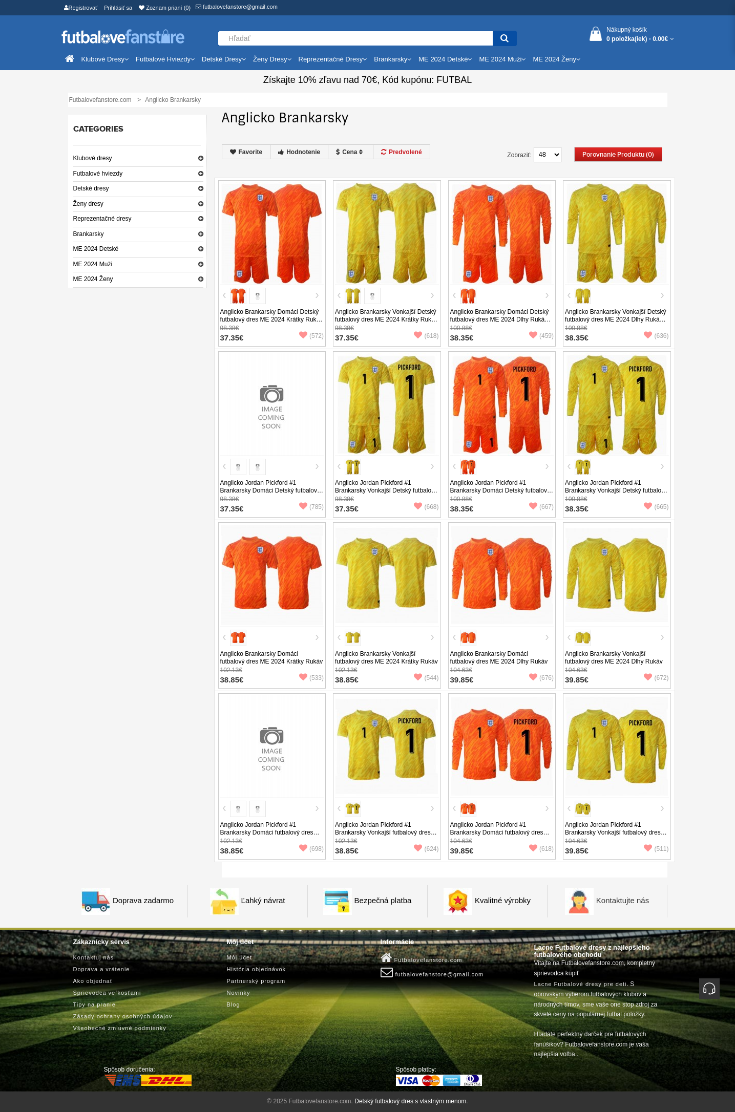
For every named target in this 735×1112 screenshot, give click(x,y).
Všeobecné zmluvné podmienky (119, 1028)
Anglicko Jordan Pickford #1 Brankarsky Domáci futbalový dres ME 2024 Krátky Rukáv (266, 832)
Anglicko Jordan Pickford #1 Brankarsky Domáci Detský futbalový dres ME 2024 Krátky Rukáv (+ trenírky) (270, 494)
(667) (541, 507)
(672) (656, 678)
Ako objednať (93, 981)
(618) (426, 336)
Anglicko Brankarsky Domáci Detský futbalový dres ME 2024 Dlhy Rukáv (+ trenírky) (499, 319)
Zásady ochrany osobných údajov (123, 1016)
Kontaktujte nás (622, 900)
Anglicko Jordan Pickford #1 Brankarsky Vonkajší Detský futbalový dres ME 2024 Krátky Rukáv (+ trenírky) (386, 494)
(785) (311, 507)
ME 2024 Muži (93, 264)
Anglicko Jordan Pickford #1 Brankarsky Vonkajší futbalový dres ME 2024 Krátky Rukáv (383, 832)
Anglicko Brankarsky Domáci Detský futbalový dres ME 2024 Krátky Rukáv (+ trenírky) (271, 319)
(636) (656, 336)
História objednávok (256, 969)
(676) (541, 678)
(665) (656, 507)
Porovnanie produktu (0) (618, 155)
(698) (311, 849)
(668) (426, 507)
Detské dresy (91, 188)
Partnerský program (256, 981)
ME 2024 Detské (96, 248)
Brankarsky (88, 234)
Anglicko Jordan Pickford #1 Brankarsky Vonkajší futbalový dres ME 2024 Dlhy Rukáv (613, 832)
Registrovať (81, 8)
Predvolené (401, 152)
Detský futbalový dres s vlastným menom (410, 1101)
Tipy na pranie (94, 1004)
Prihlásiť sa (118, 8)
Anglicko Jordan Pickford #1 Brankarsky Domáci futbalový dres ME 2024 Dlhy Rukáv (496, 832)
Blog (233, 1004)
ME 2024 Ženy (93, 279)
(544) (426, 678)
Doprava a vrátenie (101, 969)
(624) (426, 849)
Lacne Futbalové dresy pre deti (580, 984)
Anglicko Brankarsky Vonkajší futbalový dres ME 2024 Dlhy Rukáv (614, 657)
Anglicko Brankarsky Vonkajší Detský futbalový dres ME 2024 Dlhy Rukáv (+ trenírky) (615, 319)
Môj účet (240, 957)
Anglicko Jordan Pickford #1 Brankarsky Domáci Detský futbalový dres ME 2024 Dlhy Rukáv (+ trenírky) (501, 490)
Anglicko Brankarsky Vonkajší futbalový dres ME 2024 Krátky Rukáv (386, 657)
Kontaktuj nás (93, 957)
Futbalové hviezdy (98, 173)
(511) (656, 849)
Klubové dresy (92, 158)
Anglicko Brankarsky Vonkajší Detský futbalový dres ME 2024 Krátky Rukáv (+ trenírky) (386, 319)
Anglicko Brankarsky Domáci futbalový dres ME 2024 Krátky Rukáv (271, 657)
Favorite (246, 152)
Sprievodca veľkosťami (107, 993)
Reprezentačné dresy (102, 218)
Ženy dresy (88, 203)
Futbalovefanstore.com (422, 958)
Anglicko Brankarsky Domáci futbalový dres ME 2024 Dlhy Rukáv (499, 657)
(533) (311, 678)
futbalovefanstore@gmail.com (237, 7)
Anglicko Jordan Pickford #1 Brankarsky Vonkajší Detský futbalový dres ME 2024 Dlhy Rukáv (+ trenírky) (616, 490)
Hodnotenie (299, 152)
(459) (541, 336)
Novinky (238, 993)
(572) (311, 336)
